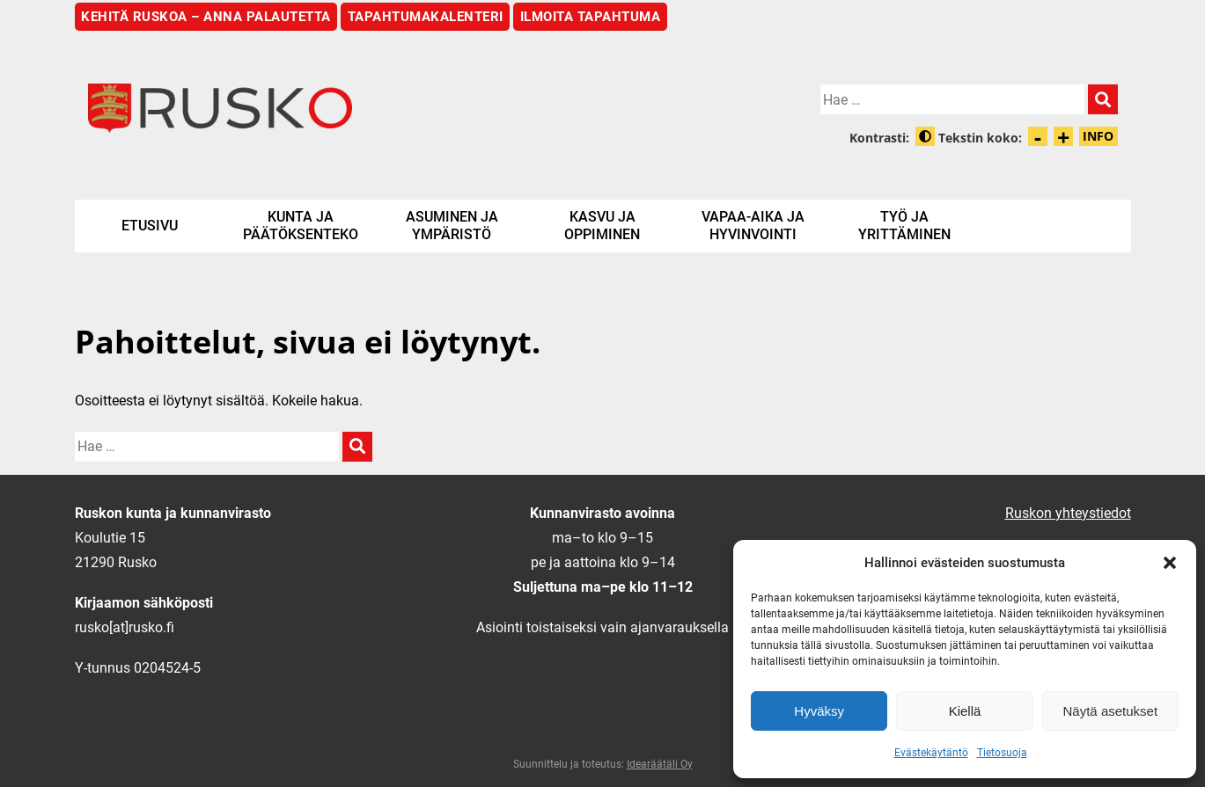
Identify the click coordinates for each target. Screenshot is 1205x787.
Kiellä (965, 710)
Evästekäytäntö (931, 753)
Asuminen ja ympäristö (452, 225)
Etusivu (149, 225)
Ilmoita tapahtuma (590, 17)
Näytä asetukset (1110, 710)
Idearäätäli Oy (660, 764)
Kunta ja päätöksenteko (300, 225)
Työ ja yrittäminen (904, 225)
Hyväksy (819, 710)
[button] (1170, 563)
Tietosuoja (1002, 753)
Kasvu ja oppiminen (602, 225)
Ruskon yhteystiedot (1068, 513)
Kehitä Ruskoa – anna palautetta (206, 17)
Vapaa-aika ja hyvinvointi (753, 225)
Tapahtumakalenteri (425, 17)
